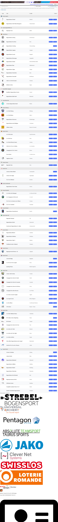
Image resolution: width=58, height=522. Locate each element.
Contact (55, 19)
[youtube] (31, 2)
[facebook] (29, 2)
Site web (50, 19)
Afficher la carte (53, 6)
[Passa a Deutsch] (51, 2)
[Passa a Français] (55, 2)
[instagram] (33, 2)
